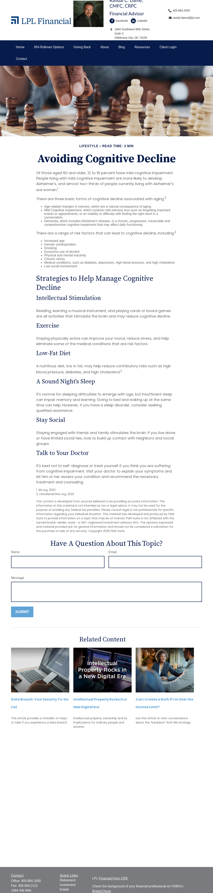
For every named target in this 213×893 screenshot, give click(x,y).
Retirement (68, 880)
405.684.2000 (31, 881)
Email (113, 552)
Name (15, 552)
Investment (68, 885)
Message (17, 578)
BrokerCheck (101, 891)
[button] (20, 47)
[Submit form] (22, 612)
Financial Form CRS (113, 878)
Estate (64, 889)
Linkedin (139, 20)
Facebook (119, 20)
